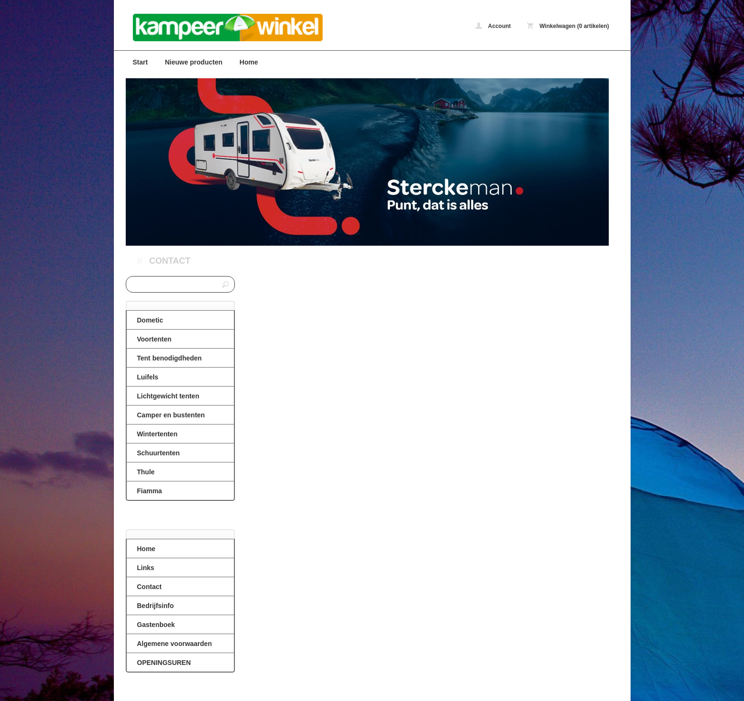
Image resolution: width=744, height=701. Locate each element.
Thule (146, 472)
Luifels (147, 377)
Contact (170, 261)
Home (249, 62)
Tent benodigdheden (169, 358)
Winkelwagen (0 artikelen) (568, 25)
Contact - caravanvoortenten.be (251, 27)
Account (493, 25)
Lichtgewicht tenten (168, 396)
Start (140, 62)
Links (146, 568)
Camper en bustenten (171, 415)
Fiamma (149, 491)
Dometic (150, 320)
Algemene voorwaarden (174, 643)
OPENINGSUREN (164, 662)
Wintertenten (157, 434)
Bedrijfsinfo (155, 605)
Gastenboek (156, 624)
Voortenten (154, 339)
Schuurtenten (158, 453)
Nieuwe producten (193, 62)
